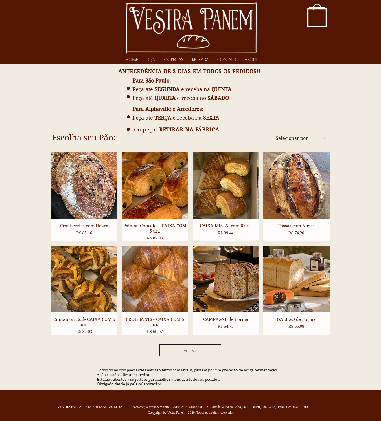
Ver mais (190, 350)
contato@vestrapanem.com (150, 407)
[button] (317, 17)
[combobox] (301, 138)
